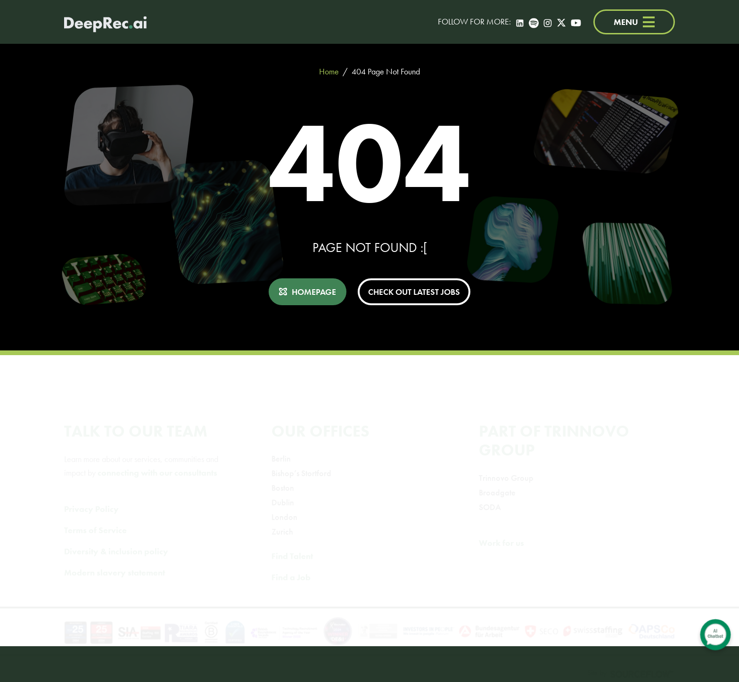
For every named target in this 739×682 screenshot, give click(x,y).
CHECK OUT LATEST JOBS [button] (414, 291)
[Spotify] (534, 22)
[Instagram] (547, 22)
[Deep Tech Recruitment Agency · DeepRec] (105, 22)
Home (329, 71)
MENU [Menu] (634, 21)
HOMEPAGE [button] (314, 291)
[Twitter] (561, 22)
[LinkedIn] (520, 22)
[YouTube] (576, 22)
